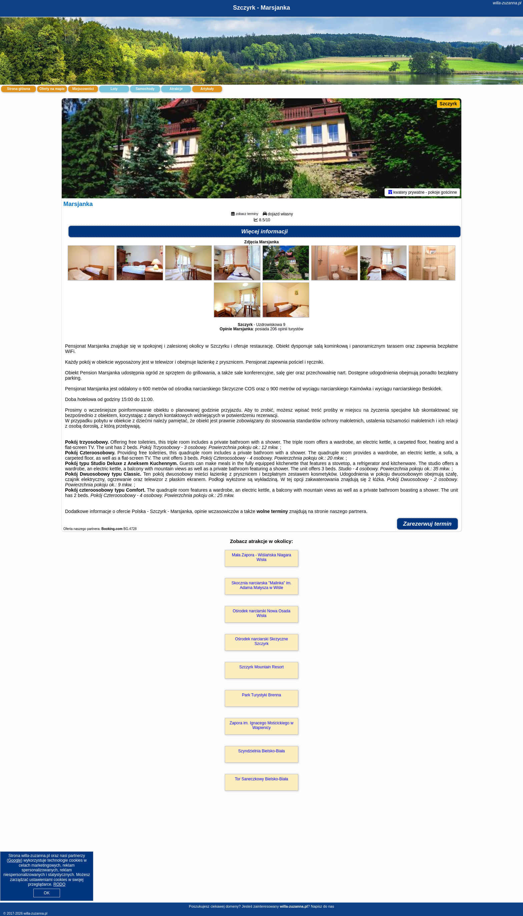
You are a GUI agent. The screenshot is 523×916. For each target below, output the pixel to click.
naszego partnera (348, 511)
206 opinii (278, 329)
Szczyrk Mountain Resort (261, 667)
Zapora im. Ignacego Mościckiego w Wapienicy (261, 725)
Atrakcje (175, 89)
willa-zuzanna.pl (507, 3)
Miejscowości (83, 89)
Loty (113, 89)
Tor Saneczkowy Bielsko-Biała (261, 779)
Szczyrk (448, 103)
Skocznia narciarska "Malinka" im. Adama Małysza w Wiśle (261, 585)
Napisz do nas (322, 906)
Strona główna (18, 89)
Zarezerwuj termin (427, 524)
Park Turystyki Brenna (261, 695)
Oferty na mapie (52, 89)
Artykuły (207, 89)
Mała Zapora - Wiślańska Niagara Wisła (261, 557)
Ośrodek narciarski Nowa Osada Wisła (262, 613)
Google (14, 860)
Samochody (145, 89)
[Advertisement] (261, 854)
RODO (59, 884)
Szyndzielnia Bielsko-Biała (261, 751)
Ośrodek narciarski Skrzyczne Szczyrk (261, 641)
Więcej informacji (264, 231)
